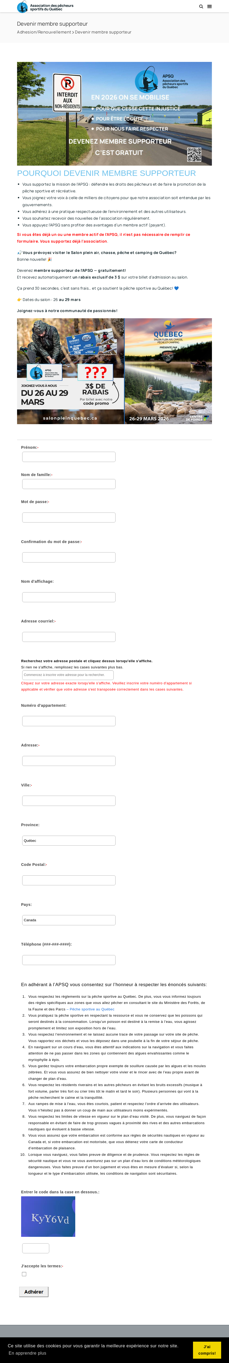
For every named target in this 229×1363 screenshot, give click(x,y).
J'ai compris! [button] (207, 1350)
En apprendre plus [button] (27, 1353)
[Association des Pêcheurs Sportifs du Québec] (45, 6)
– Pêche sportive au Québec (90, 1009)
